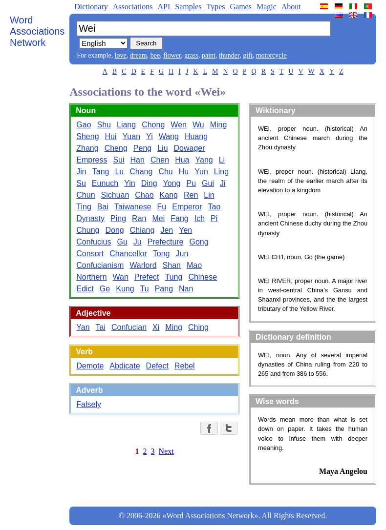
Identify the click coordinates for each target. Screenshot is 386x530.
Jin (81, 171)
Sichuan (115, 195)
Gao (83, 125)
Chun (85, 195)
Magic (267, 6)
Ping (118, 218)
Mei (158, 218)
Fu (162, 207)
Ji (223, 183)
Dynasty (90, 218)
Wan (121, 277)
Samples (188, 6)
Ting (83, 207)
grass (191, 55)
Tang (100, 171)
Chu (165, 171)
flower (172, 55)
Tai (101, 327)
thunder (229, 55)
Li (222, 160)
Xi (155, 327)
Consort (90, 253)
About (291, 6)
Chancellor (128, 253)
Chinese (202, 277)
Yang (204, 160)
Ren (191, 195)
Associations (133, 6)
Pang (164, 289)
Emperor (187, 207)
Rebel (184, 366)
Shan (172, 265)
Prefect (146, 277)
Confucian (129, 327)
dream (138, 55)
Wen (179, 125)
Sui (118, 160)
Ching (198, 327)
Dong (114, 230)
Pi (214, 218)
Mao (194, 265)
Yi (149, 136)
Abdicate (124, 366)
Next (166, 451)
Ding (149, 183)
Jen (166, 230)
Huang (196, 136)
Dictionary (90, 6)
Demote (90, 366)
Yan (82, 327)
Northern (91, 277)
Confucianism (100, 265)
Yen (185, 230)
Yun (201, 171)
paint (208, 55)
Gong (199, 242)
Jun (182, 253)
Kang (169, 195)
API (163, 6)
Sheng (87, 136)
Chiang (142, 230)
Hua (182, 160)
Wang (169, 136)
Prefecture (166, 242)
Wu (198, 125)
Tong (161, 253)
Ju (137, 242)
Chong (153, 125)
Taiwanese (132, 207)
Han (137, 160)
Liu (162, 148)
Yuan (131, 136)
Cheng (116, 148)
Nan (186, 289)
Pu (191, 183)
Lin (209, 195)
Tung (174, 277)
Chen (159, 160)
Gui (208, 183)
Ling (221, 171)
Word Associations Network (37, 31)
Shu (104, 125)
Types (215, 6)
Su (81, 183)
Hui (111, 136)
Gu (122, 242)
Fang (179, 218)
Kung (125, 289)
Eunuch (105, 183)
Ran (139, 218)
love (121, 55)
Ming (218, 125)
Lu (119, 171)
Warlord (142, 265)
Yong (172, 183)
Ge (105, 289)
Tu (144, 289)
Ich (199, 218)
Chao (144, 195)
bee (155, 55)
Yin (129, 183)
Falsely (88, 404)
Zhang (87, 148)
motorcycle (271, 55)
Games (240, 6)
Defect (157, 366)
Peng (142, 148)
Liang (126, 125)
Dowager (189, 148)
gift (247, 55)
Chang (140, 171)
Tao (214, 207)
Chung (87, 230)
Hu (184, 171)
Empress (91, 160)
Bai (102, 207)
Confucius (93, 242)
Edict (85, 289)
